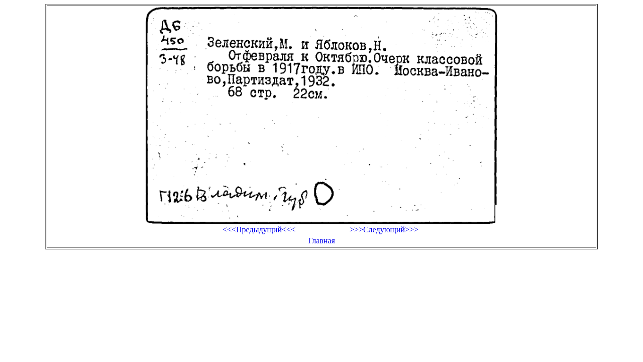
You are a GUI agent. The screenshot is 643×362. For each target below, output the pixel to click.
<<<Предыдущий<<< (259, 229)
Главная (321, 240)
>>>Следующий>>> (384, 229)
